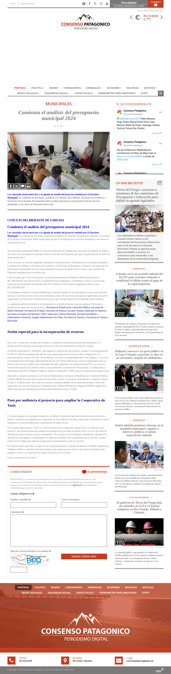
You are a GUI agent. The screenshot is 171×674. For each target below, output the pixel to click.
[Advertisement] (85, 60)
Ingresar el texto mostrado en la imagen (30, 551)
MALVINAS (133, 88)
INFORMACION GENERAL (139, 346)
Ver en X (157, 133)
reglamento (77, 485)
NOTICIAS (150, 88)
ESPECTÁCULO (84, 93)
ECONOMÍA (114, 88)
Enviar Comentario (84, 556)
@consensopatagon (135, 104)
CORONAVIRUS (72, 88)
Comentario (17, 512)
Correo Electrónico (70, 499)
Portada (20, 88)
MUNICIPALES (59, 103)
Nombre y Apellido (20, 499)
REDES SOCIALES (28, 93)
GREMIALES (94, 88)
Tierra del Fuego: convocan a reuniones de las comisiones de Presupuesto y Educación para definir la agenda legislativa (137, 195)
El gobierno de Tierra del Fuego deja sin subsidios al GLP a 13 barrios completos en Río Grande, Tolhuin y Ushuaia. (139, 507)
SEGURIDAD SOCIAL (57, 93)
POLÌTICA (38, 88)
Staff (144, 93)
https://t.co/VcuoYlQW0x (130, 156)
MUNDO (53, 88)
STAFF (12, 4)
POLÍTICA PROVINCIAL (139, 497)
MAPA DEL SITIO (28, 4)
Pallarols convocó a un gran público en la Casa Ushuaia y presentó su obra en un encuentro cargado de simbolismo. (139, 355)
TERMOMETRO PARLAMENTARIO (116, 93)
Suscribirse (155, 3)
